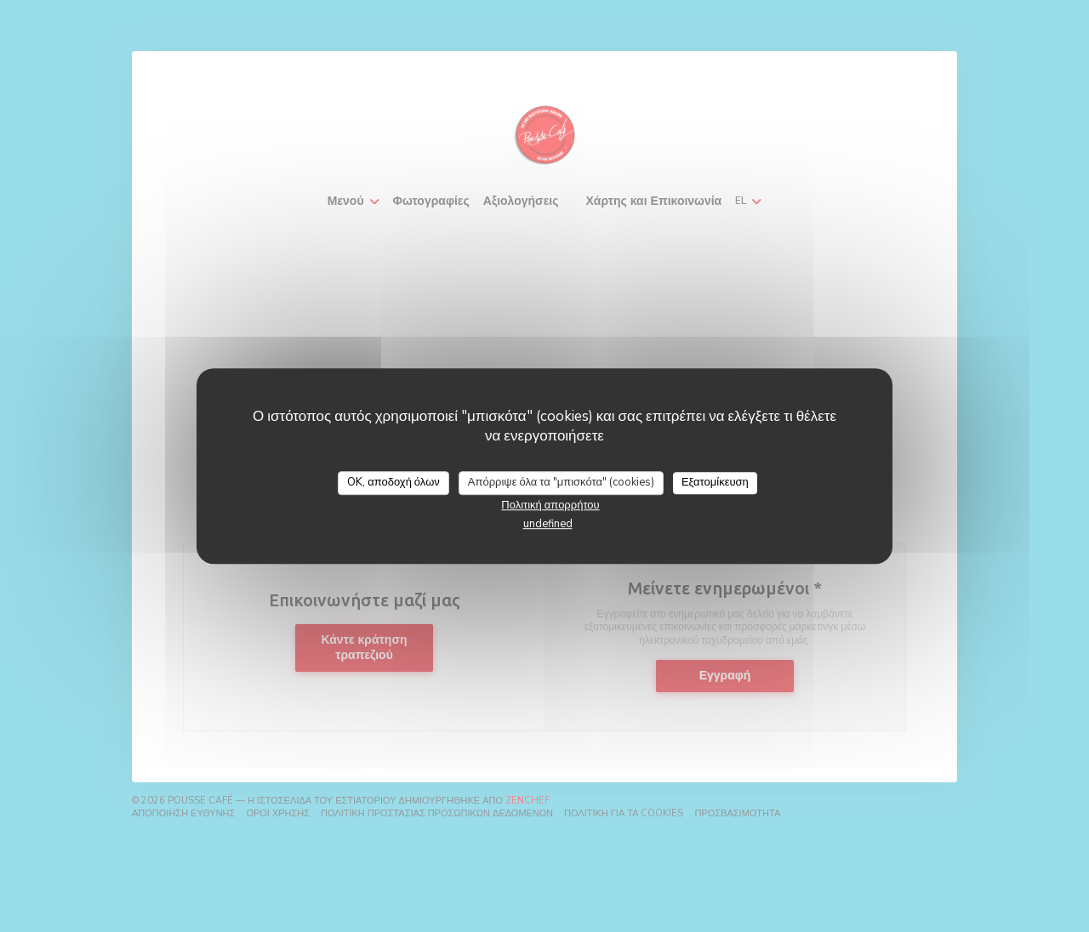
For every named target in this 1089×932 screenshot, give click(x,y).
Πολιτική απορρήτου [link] (550, 505)
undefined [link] (548, 523)
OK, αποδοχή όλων (393, 482)
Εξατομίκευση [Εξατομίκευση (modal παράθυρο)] (715, 482)
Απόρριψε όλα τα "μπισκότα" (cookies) (561, 482)
